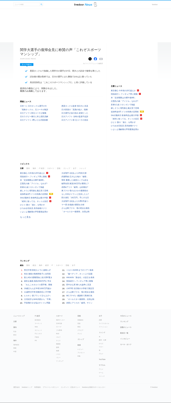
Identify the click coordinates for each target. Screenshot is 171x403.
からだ (101, 343)
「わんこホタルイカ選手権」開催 (38, 285)
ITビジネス (38, 333)
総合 (22, 265)
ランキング (124, 321)
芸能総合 (80, 320)
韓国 (14, 348)
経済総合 (38, 320)
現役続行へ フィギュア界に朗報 (33, 176)
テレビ (79, 333)
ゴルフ (58, 337)
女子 (74, 168)
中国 (14, 351)
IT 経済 (41, 168)
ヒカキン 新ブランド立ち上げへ (37, 296)
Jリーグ (58, 327)
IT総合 (37, 337)
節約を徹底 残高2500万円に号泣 (37, 281)
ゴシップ (66, 168)
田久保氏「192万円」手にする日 (75, 197)
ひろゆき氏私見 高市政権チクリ (33, 208)
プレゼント (81, 352)
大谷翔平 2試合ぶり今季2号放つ (74, 201)
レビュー (80, 349)
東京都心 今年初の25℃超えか (32, 173)
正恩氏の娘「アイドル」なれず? (33, 183)
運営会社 (16, 387)
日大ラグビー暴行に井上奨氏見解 (34, 116)
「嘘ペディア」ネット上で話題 (79, 274)
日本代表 (59, 323)
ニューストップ (19, 316)
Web (36, 327)
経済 (47, 265)
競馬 (57, 347)
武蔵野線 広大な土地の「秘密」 (74, 176)
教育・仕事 (102, 340)
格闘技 (58, 344)
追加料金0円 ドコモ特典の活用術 (34, 194)
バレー (58, 357)
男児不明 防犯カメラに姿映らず (37, 270)
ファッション (103, 327)
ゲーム (101, 372)
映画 (79, 345)
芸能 (58, 168)
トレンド (82, 168)
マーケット (38, 323)
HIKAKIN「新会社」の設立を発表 (80, 277)
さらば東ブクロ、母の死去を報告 (75, 208)
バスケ (58, 354)
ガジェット (38, 330)
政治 (34, 265)
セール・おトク (125, 344)
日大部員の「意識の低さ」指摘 (74, 109)
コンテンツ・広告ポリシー (70, 387)
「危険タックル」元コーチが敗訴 (34, 109)
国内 (28, 168)
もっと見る (25, 217)
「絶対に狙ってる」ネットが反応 (34, 201)
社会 (14, 331)
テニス (58, 340)
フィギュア (59, 361)
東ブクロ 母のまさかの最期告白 (74, 191)
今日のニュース (125, 316)
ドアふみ (95, 4)
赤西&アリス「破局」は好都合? (74, 187)
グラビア (80, 330)
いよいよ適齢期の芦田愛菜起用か (34, 212)
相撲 (57, 351)
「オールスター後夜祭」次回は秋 (75, 212)
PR (36, 340)
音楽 (78, 323)
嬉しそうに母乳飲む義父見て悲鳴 (34, 191)
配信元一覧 (124, 333)
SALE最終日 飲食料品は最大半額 (34, 198)
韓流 (78, 327)
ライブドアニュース (83, 4)
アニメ (101, 369)
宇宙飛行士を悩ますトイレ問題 (37, 303)
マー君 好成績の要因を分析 (72, 205)
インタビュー (125, 339)
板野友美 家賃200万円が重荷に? (75, 183)
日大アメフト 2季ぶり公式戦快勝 (34, 120)
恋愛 (100, 320)
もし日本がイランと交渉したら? (75, 194)
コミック (102, 376)
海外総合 (16, 344)
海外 (34, 168)
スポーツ (50, 168)
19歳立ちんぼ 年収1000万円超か (37, 288)
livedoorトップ (27, 387)
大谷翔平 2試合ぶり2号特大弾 (73, 173)
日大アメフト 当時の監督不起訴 (74, 116)
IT (52, 265)
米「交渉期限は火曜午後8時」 (32, 180)
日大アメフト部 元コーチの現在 (74, 120)
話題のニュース (125, 327)
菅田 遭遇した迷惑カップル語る (74, 180)
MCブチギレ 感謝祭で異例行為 (79, 296)
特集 (78, 356)
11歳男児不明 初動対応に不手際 (37, 292)
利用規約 (37, 387)
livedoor (155, 4)
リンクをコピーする (101, 59)
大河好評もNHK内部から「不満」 (38, 299)
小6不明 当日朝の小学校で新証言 (80, 288)
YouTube (102, 359)
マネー (101, 347)
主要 (22, 168)
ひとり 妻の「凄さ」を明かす (32, 205)
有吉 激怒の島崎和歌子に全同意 (37, 274)
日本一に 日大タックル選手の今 (33, 106)
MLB (57, 333)
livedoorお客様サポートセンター (93, 387)
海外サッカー (60, 320)
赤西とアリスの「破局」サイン (79, 303)
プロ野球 (59, 330)
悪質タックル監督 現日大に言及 (74, 106)
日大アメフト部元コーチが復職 (33, 113)
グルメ (101, 353)
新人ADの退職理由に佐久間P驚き (38, 277)
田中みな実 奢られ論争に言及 (78, 285)
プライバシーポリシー (51, 387)
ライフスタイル (104, 323)
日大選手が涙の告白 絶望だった (74, 113)
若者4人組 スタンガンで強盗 (32, 187)
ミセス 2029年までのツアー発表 (79, 270)
